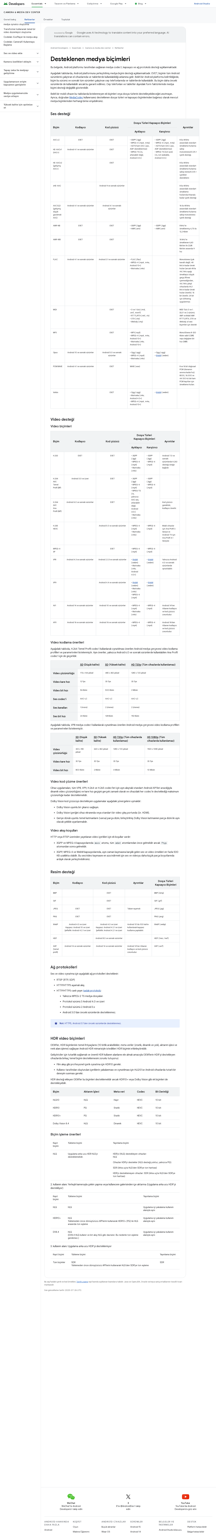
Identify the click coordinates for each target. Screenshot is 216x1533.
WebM (158, 355)
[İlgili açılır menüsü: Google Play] (127, 3)
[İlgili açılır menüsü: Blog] (147, 3)
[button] (18, 53)
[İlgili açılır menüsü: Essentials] (47, 3)
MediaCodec (76, 97)
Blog (140, 3)
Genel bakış (10, 19)
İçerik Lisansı (82, 1281)
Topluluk (65, 19)
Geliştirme (92, 3)
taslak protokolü (92, 990)
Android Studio (202, 3)
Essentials (76, 48)
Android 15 (135, 1526)
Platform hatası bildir (197, 1526)
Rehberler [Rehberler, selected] (30, 19)
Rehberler (119, 48)
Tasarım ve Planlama (64, 3)
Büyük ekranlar (108, 1526)
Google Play (116, 3)
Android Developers (59, 48)
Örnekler (48, 19)
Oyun (75, 1526)
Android (48, 1529)
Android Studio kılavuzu (170, 1529)
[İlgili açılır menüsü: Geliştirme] (102, 3)
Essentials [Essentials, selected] (37, 3)
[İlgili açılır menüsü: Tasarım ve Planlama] (79, 3)
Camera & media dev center (22, 12)
